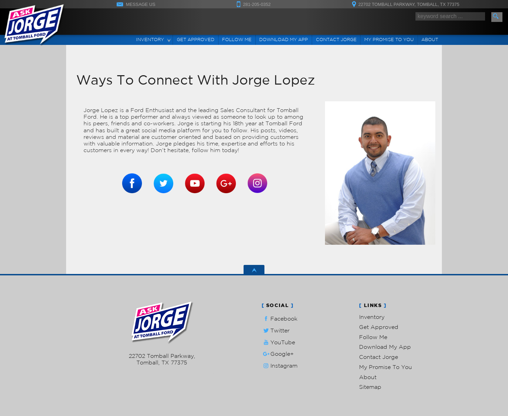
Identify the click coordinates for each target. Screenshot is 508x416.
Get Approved (378, 327)
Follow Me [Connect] (237, 39)
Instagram (279, 365)
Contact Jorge (378, 357)
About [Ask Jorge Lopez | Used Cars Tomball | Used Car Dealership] (429, 39)
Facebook (279, 318)
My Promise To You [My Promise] (389, 39)
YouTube (278, 342)
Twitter (275, 330)
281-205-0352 (162, 349)
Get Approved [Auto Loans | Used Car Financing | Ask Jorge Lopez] (195, 39)
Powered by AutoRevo (182, 373)
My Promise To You (385, 367)
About (367, 377)
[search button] (496, 17)
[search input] (450, 16)
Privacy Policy (218, 373)
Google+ (278, 354)
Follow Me (373, 337)
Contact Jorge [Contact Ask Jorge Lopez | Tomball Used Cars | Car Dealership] (336, 39)
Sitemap (370, 387)
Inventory (371, 317)
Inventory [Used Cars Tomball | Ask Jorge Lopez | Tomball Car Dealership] (150, 39)
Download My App (283, 39)
